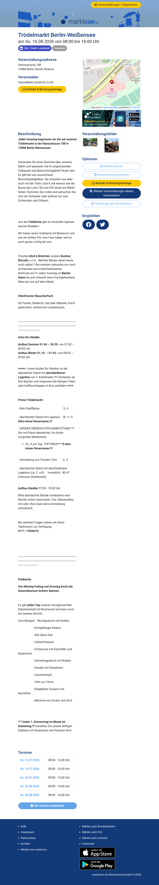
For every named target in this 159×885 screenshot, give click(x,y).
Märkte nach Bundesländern (99, 826)
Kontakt (25, 843)
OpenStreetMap (110, 107)
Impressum (27, 832)
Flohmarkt (88, 843)
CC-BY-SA (135, 107)
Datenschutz (28, 838)
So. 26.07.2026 (29, 777)
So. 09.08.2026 (29, 795)
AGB (23, 826)
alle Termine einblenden (47, 805)
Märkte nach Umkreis (95, 838)
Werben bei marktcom (34, 849)
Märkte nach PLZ (92, 832)
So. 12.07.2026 (29, 760)
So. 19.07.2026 (29, 769)
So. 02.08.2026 (29, 786)
